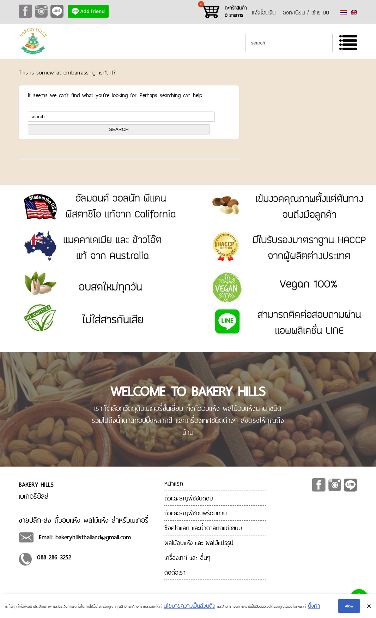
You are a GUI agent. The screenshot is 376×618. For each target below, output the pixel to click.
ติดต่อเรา (175, 572)
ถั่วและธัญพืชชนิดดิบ (188, 498)
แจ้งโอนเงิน (263, 12)
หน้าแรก (173, 483)
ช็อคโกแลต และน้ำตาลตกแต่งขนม (203, 528)
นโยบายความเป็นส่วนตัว (189, 606)
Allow (349, 606)
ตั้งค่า (314, 606)
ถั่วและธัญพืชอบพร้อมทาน (195, 513)
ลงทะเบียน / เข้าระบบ (306, 12)
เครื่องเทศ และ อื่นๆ (187, 557)
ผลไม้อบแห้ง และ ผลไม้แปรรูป (199, 543)
